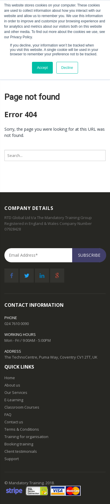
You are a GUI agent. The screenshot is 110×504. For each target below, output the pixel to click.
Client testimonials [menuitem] (20, 451)
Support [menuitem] (11, 459)
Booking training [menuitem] (18, 444)
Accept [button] (42, 68)
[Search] (55, 155)
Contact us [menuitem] (13, 422)
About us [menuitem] (12, 385)
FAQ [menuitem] (7, 415)
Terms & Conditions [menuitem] (21, 429)
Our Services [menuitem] (15, 392)
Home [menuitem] (9, 378)
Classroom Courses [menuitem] (21, 407)
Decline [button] (67, 68)
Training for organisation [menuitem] (26, 437)
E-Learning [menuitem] (13, 400)
